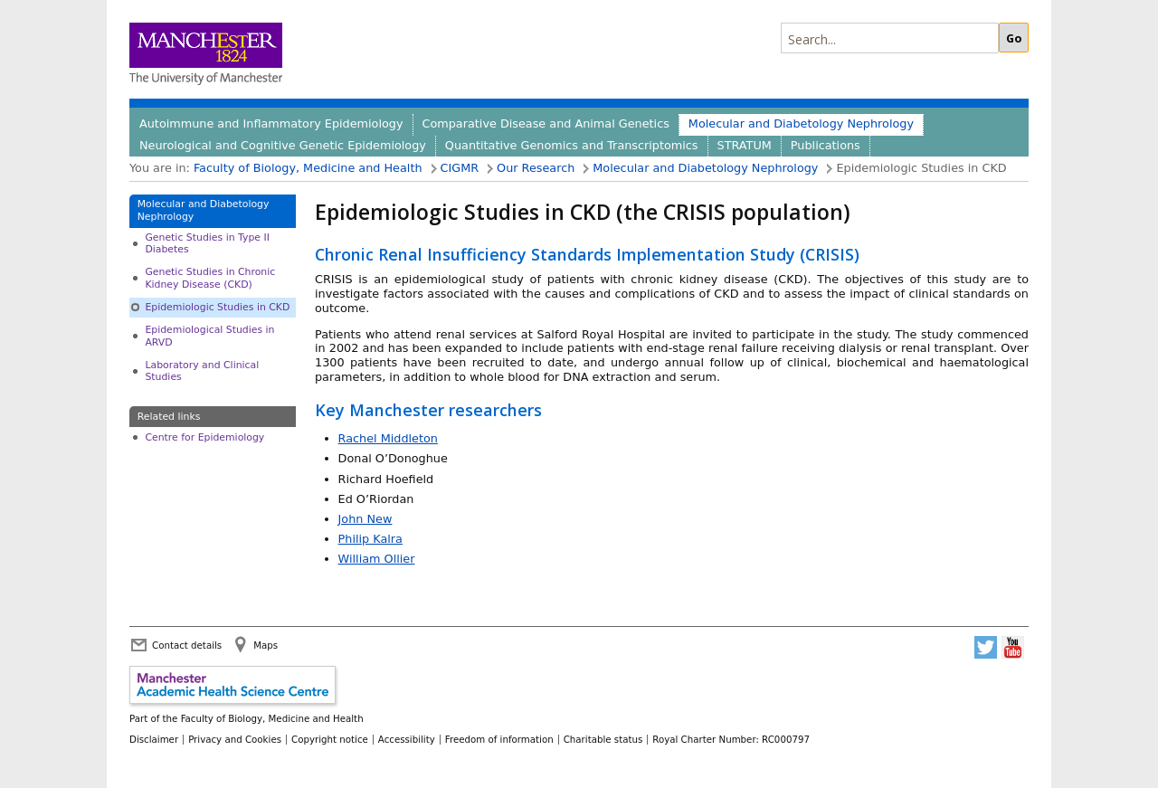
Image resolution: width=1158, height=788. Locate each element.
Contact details (187, 645)
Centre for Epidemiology (204, 437)
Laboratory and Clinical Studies (202, 371)
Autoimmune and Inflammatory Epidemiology (271, 123)
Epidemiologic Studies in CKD (217, 307)
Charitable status (603, 739)
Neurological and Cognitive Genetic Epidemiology (282, 145)
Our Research (535, 168)
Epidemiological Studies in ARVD (209, 335)
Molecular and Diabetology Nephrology (801, 123)
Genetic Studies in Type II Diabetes (207, 243)
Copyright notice (329, 739)
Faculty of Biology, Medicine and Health (308, 168)
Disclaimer (153, 739)
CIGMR (460, 168)
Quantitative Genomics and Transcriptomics (571, 145)
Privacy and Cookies (234, 739)
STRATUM (744, 145)
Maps (265, 645)
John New (365, 519)
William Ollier (376, 558)
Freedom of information (499, 739)
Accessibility (406, 739)
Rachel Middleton (388, 438)
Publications (825, 145)
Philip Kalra (370, 539)
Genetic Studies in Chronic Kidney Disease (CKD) (210, 278)
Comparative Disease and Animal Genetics (545, 123)
